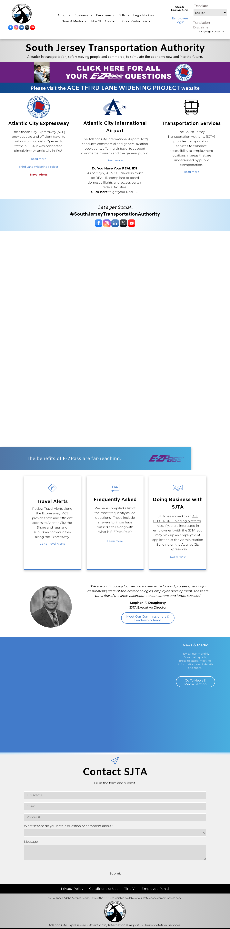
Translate (201, 6)
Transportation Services (163, 916)
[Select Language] (210, 13)
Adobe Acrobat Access (162, 889)
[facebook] (10, 28)
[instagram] (16, 28)
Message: (31, 841)
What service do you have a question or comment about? (68, 826)
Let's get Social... (115, 207)
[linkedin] (21, 28)
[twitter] (27, 28)
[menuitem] (64, 15)
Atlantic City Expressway (67, 916)
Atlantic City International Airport (114, 916)
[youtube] (32, 28)
